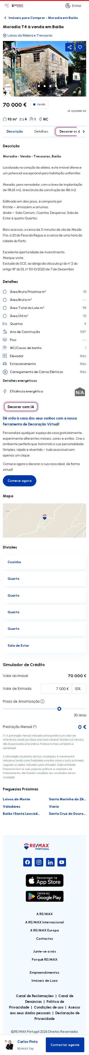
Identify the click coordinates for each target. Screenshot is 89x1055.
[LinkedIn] (50, 862)
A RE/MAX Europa (44, 930)
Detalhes (41, 131)
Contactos (44, 938)
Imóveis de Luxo (45, 980)
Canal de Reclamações (35, 995)
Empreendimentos (44, 972)
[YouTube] (61, 862)
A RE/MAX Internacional (44, 922)
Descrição (15, 131)
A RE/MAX (44, 914)
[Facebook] (27, 862)
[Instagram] (39, 862)
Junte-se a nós (44, 951)
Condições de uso (48, 1007)
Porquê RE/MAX (44, 959)
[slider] (59, 709)
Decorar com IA (72, 131)
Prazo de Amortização (21, 701)
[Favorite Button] (80, 47)
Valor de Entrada (17, 688)
